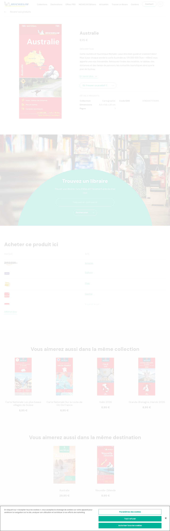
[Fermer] (166, 518)
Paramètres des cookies (130, 512)
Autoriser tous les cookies (130, 525)
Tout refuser (130, 519)
